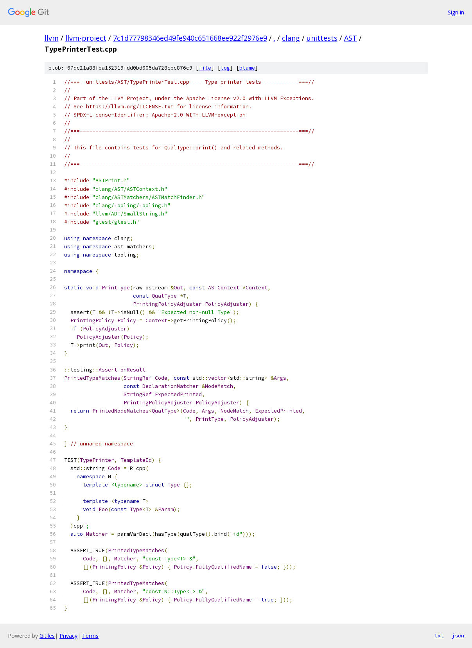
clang (291, 38)
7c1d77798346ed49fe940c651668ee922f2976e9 (190, 38)
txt (439, 635)
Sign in (456, 12)
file (205, 68)
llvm (52, 38)
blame (247, 68)
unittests (322, 38)
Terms (90, 635)
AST (350, 38)
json (458, 635)
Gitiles (47, 635)
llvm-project (85, 38)
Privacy (68, 635)
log (225, 68)
